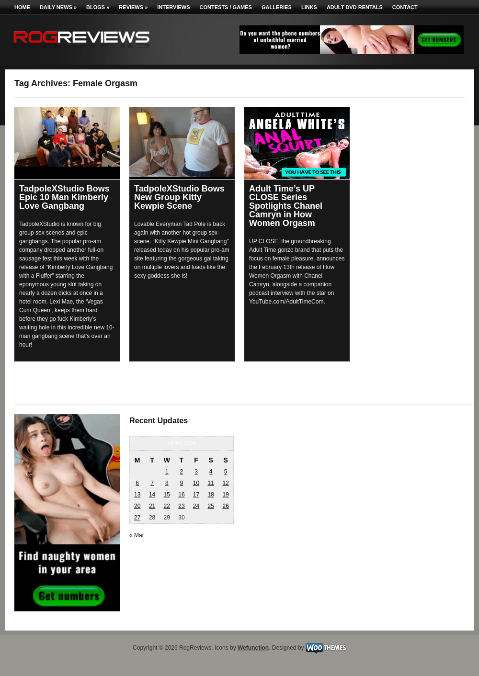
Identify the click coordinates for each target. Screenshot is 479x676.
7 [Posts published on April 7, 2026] (152, 483)
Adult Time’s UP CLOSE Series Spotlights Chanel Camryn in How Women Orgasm (285, 206)
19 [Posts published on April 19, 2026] (225, 494)
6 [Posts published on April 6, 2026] (137, 483)
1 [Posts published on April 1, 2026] (167, 471)
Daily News (58, 7)
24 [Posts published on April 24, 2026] (196, 506)
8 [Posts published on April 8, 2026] (167, 483)
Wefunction (253, 648)
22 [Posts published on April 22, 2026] (167, 506)
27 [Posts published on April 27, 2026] (137, 517)
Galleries (277, 7)
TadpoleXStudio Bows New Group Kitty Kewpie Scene (179, 197)
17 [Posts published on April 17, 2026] (196, 494)
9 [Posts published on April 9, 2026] (181, 483)
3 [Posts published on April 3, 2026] (196, 471)
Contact (405, 7)
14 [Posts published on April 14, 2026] (152, 494)
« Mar (136, 535)
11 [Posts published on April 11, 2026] (210, 483)
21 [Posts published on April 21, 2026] (152, 506)
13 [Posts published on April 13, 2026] (137, 494)
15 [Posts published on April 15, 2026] (167, 494)
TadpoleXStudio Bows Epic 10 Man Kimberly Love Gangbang (64, 197)
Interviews (173, 7)
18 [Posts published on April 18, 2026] (210, 494)
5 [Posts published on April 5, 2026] (226, 471)
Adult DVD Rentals (355, 7)
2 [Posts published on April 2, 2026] (181, 471)
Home (22, 7)
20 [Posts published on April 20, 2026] (137, 506)
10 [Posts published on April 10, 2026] (196, 483)
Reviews (133, 7)
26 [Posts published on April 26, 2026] (225, 506)
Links (309, 7)
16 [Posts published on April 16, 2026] (181, 494)
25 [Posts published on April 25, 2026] (210, 506)
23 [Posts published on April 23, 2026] (181, 506)
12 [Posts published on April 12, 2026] (225, 483)
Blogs (97, 7)
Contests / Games (226, 7)
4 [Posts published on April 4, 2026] (211, 471)
